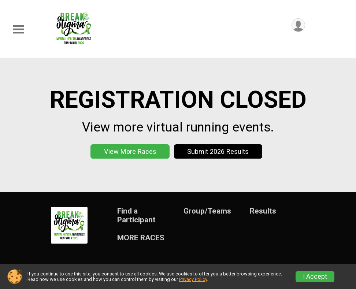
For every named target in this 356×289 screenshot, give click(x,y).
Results (263, 211)
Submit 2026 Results (218, 151)
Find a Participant (136, 215)
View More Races (130, 151)
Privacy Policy (193, 279)
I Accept (315, 276)
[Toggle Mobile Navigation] (18, 29)
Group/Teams (207, 211)
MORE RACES (140, 238)
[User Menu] (298, 25)
